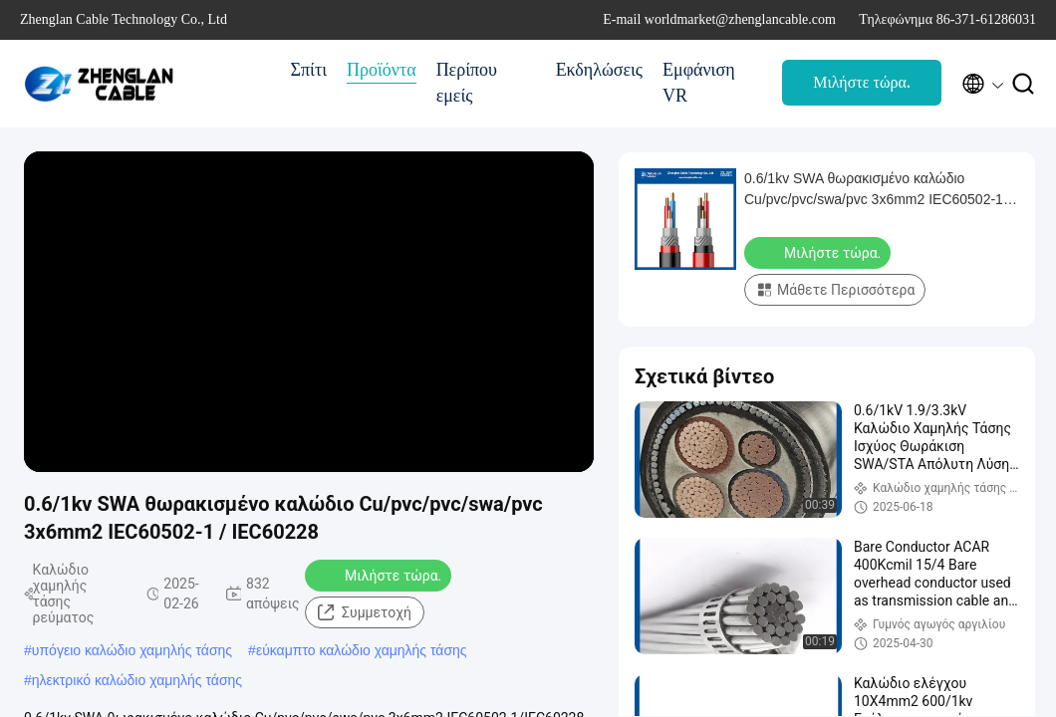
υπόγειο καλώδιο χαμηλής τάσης (132, 650)
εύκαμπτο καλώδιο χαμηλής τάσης (361, 650)
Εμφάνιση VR (698, 83)
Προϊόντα (381, 70)
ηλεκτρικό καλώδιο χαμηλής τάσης (137, 680)
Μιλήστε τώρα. (862, 82)
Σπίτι (309, 70)
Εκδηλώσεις (599, 70)
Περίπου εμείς (466, 83)
